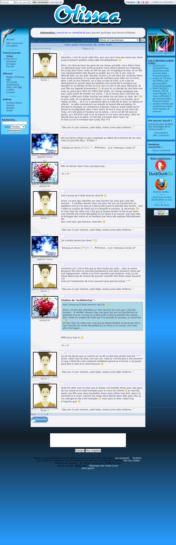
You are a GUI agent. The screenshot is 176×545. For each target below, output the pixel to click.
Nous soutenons (160, 158)
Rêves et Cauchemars (50, 41)
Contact (10, 92)
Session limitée (161, 104)
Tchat (9, 56)
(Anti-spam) (88, 471)
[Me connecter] (14, 43)
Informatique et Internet (161, 110)
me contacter (122, 461)
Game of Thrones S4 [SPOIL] (162, 79)
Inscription (56, 2)
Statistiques (12, 84)
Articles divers (14, 103)
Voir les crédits (132, 463)
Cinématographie (162, 86)
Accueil (10, 39)
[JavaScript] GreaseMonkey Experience (161, 68)
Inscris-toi (62, 32)
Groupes (11, 64)
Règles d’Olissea (15, 77)
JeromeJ (44, 133)
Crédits (10, 90)
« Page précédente (41, 48)
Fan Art (10, 66)
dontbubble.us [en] (161, 200)
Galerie (10, 105)
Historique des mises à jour (103, 468)
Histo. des (14, 87)
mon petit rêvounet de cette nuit (82, 41)
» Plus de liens (161, 205)
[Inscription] (161, 133)
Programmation (161, 76)
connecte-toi (79, 32)
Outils (9, 110)
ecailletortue (45, 52)
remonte (168, 2)
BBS (33, 41)
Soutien (10, 108)
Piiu (45, 161)
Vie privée (11, 82)
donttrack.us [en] (161, 197)
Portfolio (136, 461)
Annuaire (11, 61)
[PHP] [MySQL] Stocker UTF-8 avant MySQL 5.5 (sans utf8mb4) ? (162, 92)
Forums (10, 59)
